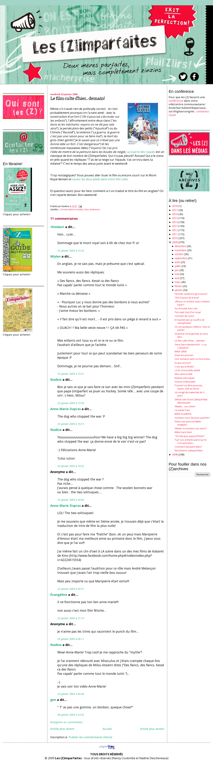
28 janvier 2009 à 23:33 (70, 714)
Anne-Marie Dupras (65, 409)
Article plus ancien (152, 729)
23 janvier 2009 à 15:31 (70, 373)
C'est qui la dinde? (184, 366)
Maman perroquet (184, 378)
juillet (178, 266)
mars (178, 282)
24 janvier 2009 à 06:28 (70, 694)
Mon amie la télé (183, 374)
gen (53, 700)
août (177, 262)
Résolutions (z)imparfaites (189, 450)
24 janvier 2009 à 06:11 (70, 639)
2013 (175, 226)
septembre (181, 258)
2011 (175, 234)
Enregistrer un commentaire (66, 722)
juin (177, 270)
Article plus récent (62, 729)
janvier (178, 290)
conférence (176, 100)
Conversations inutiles (72, 209)
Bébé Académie (183, 413)
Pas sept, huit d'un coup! (188, 312)
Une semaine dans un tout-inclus (192, 358)
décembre (180, 246)
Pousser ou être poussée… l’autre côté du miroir (189, 387)
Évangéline (58, 594)
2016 (175, 214)
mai (177, 274)
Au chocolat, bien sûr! (186, 308)
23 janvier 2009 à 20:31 (70, 589)
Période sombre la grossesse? (191, 293)
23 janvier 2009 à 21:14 (70, 618)
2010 (175, 238)
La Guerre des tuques (141, 152)
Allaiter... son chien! (185, 406)
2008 (175, 454)
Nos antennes (92, 209)
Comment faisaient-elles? (188, 446)
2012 (175, 230)
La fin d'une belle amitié (187, 370)
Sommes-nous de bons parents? (192, 417)
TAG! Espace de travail (187, 297)
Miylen (55, 256)
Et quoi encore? (183, 362)
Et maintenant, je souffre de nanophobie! (189, 321)
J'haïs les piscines (184, 355)
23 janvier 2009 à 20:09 (70, 499)
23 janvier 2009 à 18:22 (70, 466)
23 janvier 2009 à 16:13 (70, 424)
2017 (175, 210)
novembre (180, 250)
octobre (179, 254)
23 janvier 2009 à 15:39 (70, 403)
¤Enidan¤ (57, 227)
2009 (175, 242)
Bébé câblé (181, 351)
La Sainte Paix (182, 410)
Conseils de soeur (184, 315)
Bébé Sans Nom (183, 432)
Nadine (56, 379)
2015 (175, 218)
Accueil (107, 729)
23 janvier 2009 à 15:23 (70, 250)
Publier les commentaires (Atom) (90, 737)
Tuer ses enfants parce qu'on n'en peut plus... (191, 441)
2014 (175, 222)
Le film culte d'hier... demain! (77, 98)
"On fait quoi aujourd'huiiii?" (190, 436)
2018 (175, 206)
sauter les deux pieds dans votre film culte (100, 179)
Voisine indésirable (185, 381)
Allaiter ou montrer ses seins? (191, 428)
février (178, 286)
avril (177, 278)
